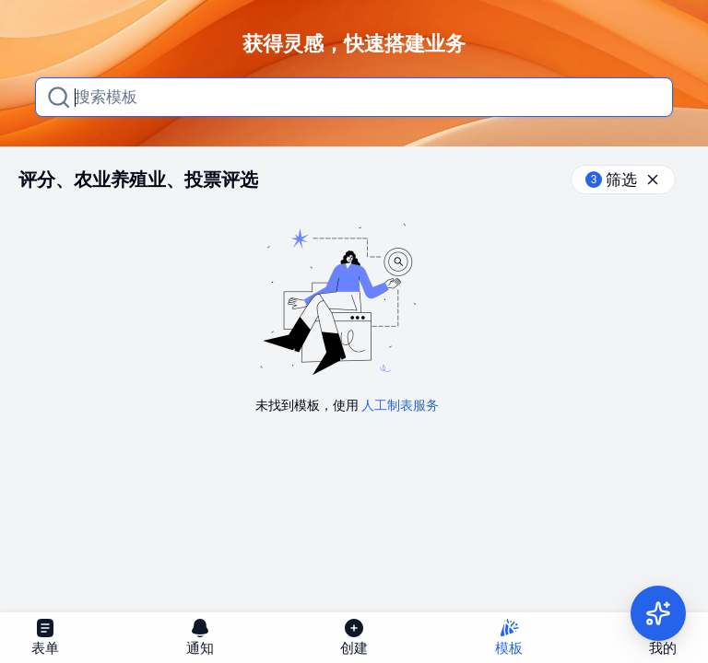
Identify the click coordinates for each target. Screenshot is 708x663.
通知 (200, 637)
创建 (354, 637)
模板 (509, 637)
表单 (45, 637)
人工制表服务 (400, 405)
